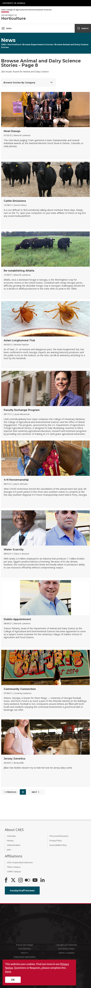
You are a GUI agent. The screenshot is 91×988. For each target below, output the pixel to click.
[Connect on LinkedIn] (42, 880)
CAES (3, 44)
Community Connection (20, 689)
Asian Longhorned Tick (19, 340)
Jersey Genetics (14, 758)
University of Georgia (14, 3)
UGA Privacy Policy (66, 949)
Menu (6, 28)
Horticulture (14, 44)
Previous (9, 792)
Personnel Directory (58, 836)
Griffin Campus (14, 871)
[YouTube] (35, 880)
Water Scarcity (14, 549)
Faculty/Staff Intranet (22, 890)
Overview (11, 836)
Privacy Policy (55, 840)
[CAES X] (13, 880)
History (10, 840)
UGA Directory (25, 949)
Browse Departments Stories (38, 44)
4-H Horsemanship (16, 479)
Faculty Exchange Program (22, 410)
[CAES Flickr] (27, 880)
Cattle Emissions (15, 200)
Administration (14, 845)
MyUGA (24, 953)
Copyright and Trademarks (66, 945)
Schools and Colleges (24, 945)
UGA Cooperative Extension (20, 862)
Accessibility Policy (57, 845)
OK (13, 979)
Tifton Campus (14, 867)
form (8, 971)
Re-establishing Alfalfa (19, 270)
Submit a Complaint (66, 953)
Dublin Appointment (17, 619)
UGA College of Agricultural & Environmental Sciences (26, 10)
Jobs (9, 849)
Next (36, 792)
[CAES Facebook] (6, 880)
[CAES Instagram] (20, 880)
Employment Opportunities (24, 957)
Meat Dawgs (12, 131)
